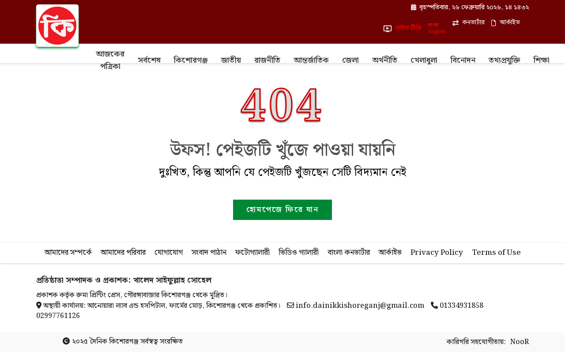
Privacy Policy (437, 252)
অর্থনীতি (384, 60)
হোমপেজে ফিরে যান (282, 209)
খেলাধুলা (424, 60)
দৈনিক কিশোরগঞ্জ (114, 341)
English (436, 32)
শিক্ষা (542, 60)
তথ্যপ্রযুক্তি (504, 60)
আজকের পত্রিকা (110, 60)
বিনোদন (463, 60)
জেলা (350, 60)
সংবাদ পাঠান (209, 252)
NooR (519, 342)
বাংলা (433, 25)
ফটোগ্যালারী (252, 252)
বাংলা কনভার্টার (349, 252)
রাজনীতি (267, 60)
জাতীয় (231, 60)
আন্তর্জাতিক (311, 60)
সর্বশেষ (149, 60)
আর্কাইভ (390, 252)
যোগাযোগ (168, 252)
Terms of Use (496, 252)
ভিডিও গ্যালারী (299, 252)
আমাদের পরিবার (123, 252)
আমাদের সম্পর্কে (68, 252)
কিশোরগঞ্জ (191, 60)
